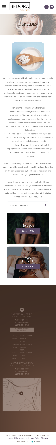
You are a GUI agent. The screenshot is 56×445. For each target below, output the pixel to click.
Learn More (28, 231)
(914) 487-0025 (18, 326)
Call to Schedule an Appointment (19, 334)
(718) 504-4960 (18, 330)
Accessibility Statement (17, 438)
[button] (46, 7)
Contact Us (28, 266)
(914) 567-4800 (18, 328)
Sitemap (44, 438)
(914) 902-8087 (18, 367)
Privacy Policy (33, 438)
